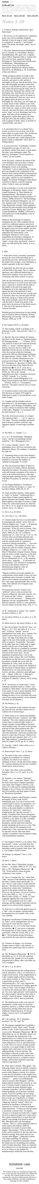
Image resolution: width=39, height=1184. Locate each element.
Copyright (19, 1168)
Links (27, 1164)
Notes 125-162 (19, 16)
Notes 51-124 (7, 16)
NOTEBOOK (16, 1164)
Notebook (5, 2)
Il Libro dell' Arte (8, 5)
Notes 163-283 (32, 16)
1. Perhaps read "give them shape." (19, 546)
